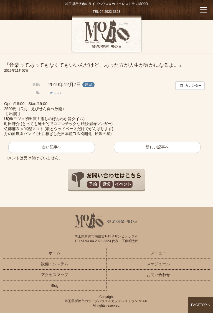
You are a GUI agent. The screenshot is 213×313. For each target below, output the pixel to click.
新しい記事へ (157, 147)
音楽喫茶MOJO (107, 34)
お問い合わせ (158, 274)
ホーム (54, 253)
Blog (54, 285)
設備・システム (54, 264)
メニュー (158, 253)
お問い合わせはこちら (106, 180)
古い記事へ (51, 147)
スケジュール (158, 264)
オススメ (56, 93)
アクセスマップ (54, 274)
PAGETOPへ (200, 305)
